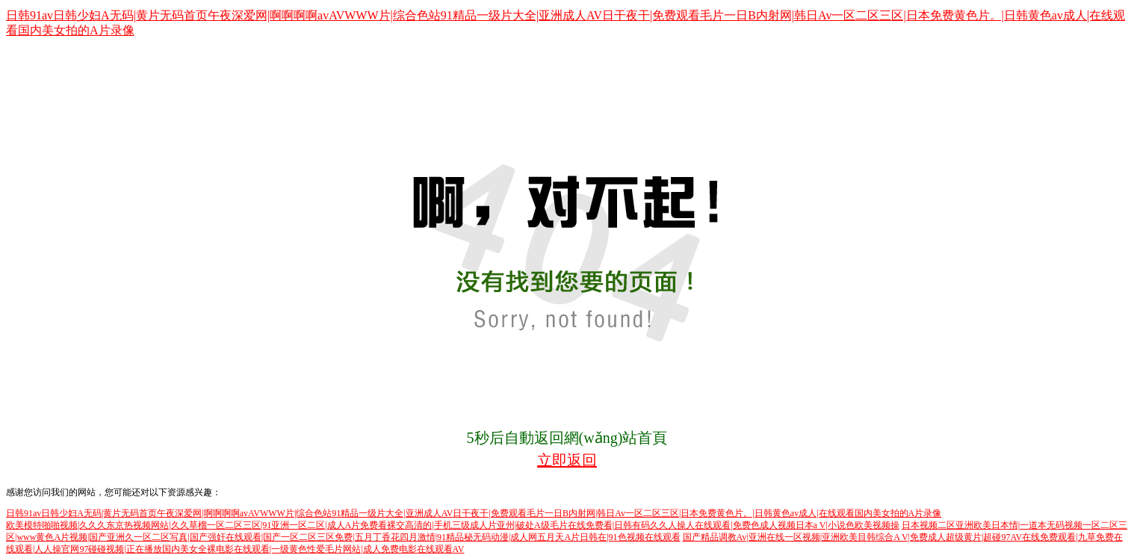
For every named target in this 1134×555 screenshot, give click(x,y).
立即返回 (567, 460)
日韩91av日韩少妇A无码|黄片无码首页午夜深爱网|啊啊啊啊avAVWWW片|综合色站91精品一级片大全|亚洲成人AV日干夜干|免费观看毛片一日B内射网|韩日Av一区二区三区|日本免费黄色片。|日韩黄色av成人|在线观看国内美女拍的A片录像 (473, 513)
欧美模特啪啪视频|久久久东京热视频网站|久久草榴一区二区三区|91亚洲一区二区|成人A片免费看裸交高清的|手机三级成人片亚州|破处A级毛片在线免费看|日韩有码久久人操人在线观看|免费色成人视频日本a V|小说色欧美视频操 (452, 525)
